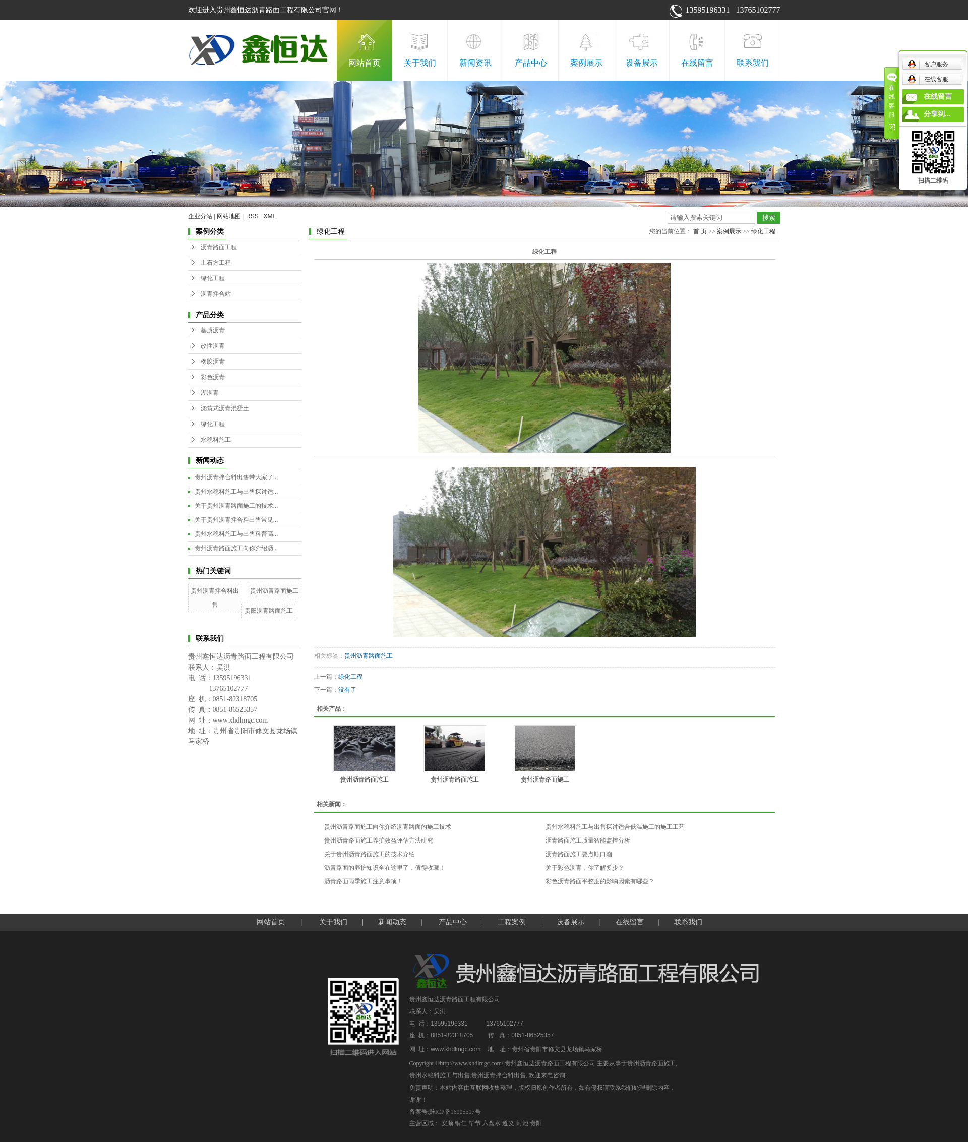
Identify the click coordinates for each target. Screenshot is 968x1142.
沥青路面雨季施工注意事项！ (363, 881)
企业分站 (200, 216)
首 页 (700, 231)
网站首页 (364, 62)
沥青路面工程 (219, 247)
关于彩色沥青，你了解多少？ (585, 867)
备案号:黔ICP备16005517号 (445, 1111)
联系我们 (753, 62)
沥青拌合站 (216, 293)
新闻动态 (392, 922)
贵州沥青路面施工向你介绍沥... (236, 548)
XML (270, 216)
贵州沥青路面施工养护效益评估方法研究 (378, 840)
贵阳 (536, 1123)
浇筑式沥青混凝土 (225, 408)
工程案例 (512, 922)
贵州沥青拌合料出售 (498, 1075)
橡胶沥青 (213, 361)
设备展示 (642, 62)
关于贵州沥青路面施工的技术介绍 (369, 854)
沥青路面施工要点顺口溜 (579, 854)
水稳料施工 (216, 439)
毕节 (475, 1123)
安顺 (447, 1123)
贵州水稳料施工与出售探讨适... (236, 491)
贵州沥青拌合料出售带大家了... (236, 477)
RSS (252, 216)
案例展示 (586, 62)
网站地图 (229, 216)
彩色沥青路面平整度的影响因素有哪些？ (600, 881)
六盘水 (491, 1123)
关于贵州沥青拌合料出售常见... (236, 519)
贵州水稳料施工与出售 (439, 1075)
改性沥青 (213, 345)
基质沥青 (213, 330)
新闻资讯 (475, 62)
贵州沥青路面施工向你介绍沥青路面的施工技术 (387, 826)
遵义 (508, 1123)
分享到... (937, 114)
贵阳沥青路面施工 (269, 610)
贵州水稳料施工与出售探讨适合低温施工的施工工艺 (615, 826)
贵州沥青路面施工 (274, 590)
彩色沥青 (213, 377)
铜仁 (461, 1123)
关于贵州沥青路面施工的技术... (236, 505)
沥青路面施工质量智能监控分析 (588, 840)
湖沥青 (210, 392)
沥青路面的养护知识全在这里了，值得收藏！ (384, 867)
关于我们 (420, 62)
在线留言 (697, 62)
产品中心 (531, 62)
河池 (522, 1123)
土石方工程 (216, 262)
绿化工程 (213, 278)
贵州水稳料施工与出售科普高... (236, 533)
